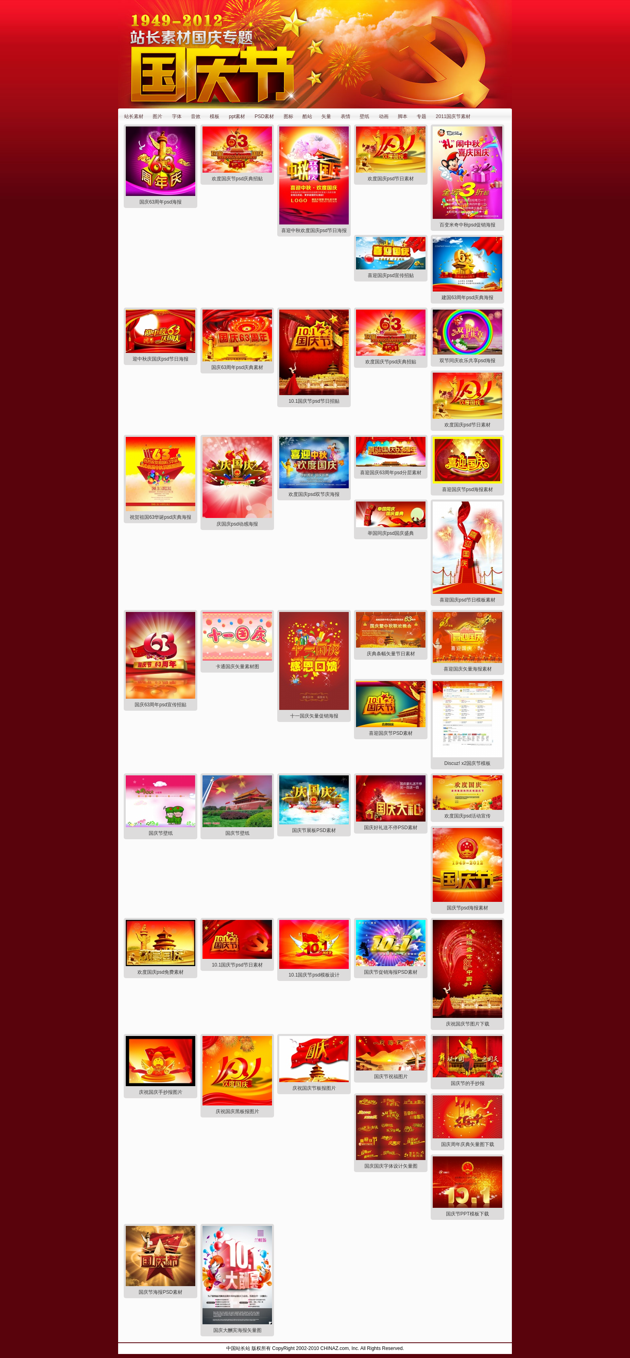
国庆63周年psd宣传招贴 (160, 705)
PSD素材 (264, 116)
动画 (384, 116)
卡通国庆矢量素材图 (237, 666)
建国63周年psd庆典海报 (467, 297)
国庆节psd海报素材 (467, 908)
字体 (177, 116)
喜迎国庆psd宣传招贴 (391, 275)
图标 (288, 116)
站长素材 (133, 116)
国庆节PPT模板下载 (467, 1214)
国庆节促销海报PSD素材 (390, 972)
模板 (214, 116)
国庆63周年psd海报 (160, 202)
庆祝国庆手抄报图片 (160, 1092)
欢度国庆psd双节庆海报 (314, 494)
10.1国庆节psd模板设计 (314, 975)
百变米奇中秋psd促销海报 (467, 225)
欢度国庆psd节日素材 (391, 178)
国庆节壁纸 (161, 833)
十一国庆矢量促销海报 (314, 716)
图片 (157, 116)
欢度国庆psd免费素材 (160, 972)
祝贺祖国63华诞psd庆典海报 (160, 517)
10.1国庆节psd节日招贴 (314, 401)
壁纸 (364, 116)
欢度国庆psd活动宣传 (467, 816)
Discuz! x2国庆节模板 (467, 763)
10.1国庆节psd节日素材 (237, 965)
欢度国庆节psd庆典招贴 (237, 178)
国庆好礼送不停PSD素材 (390, 827)
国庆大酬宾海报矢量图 (237, 1330)
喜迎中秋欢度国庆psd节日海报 (314, 230)
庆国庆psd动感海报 (237, 524)
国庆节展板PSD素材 (314, 830)
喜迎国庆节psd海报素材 (467, 489)
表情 (345, 116)
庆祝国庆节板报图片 (314, 1088)
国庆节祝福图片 (391, 1076)
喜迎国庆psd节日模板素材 (467, 600)
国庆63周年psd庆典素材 (237, 367)
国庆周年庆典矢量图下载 (467, 1144)
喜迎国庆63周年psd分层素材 (390, 472)
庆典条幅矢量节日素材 (391, 654)
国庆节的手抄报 (468, 1083)
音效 (195, 116)
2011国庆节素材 (453, 116)
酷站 (307, 116)
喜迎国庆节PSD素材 (391, 733)
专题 (421, 116)
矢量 (326, 116)
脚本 (402, 116)
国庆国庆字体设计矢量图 (390, 1166)
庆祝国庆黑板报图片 (237, 1111)
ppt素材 (237, 116)
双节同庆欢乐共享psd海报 (467, 360)
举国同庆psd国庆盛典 (391, 533)
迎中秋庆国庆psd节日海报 (160, 359)
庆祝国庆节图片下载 (467, 1024)
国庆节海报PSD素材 (160, 1292)
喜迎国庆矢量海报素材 (468, 669)
